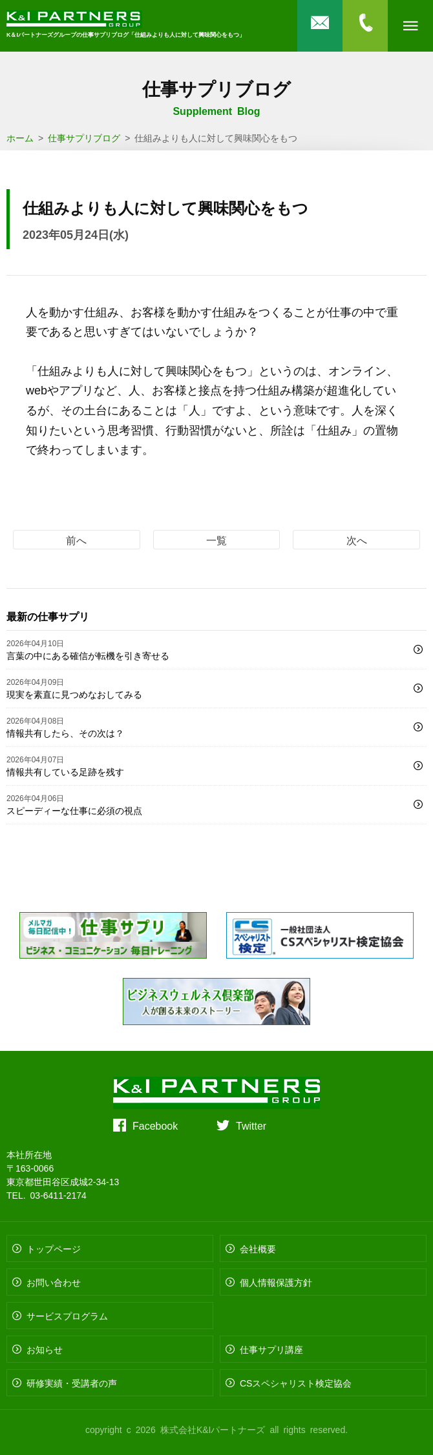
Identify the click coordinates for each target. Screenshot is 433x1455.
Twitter (251, 1125)
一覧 (216, 539)
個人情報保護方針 (276, 1282)
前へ (76, 539)
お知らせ (44, 1349)
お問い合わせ (53, 1282)
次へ (356, 539)
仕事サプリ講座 (271, 1349)
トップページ (53, 1248)
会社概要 (258, 1248)
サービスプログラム (67, 1315)
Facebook (155, 1125)
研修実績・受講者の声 (71, 1382)
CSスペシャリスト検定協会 (296, 1382)
